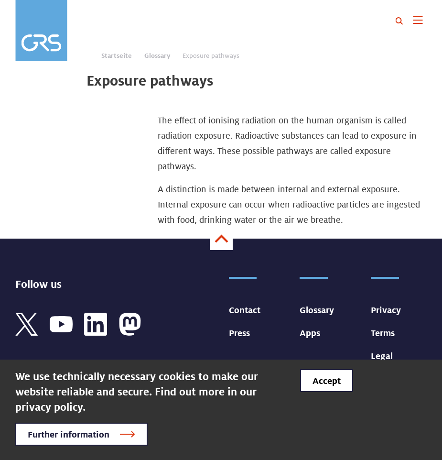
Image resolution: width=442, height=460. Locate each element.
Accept (327, 380)
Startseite (116, 55)
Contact (244, 310)
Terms (383, 333)
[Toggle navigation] (418, 21)
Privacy (386, 310)
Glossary (157, 55)
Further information (68, 434)
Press (239, 333)
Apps (310, 333)
